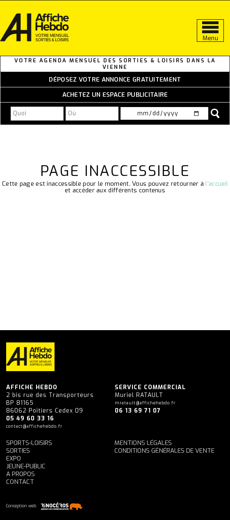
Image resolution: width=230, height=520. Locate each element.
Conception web (46, 506)
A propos (20, 474)
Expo (13, 458)
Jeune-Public (26, 466)
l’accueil (216, 184)
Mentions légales (143, 443)
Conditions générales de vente (164, 451)
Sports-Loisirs (29, 443)
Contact (20, 482)
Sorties (18, 451)
